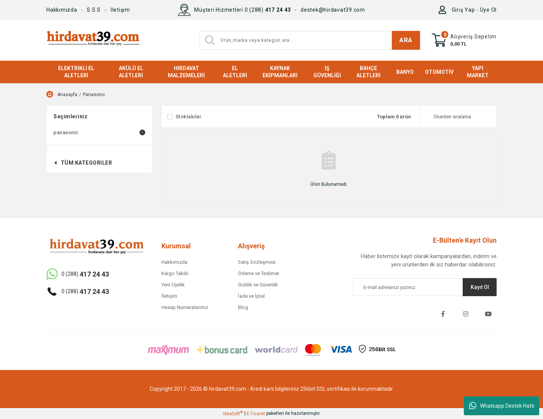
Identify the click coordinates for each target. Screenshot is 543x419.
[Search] (309, 40)
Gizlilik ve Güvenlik (258, 284)
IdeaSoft (233, 413)
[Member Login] (444, 10)
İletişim (120, 10)
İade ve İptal (251, 296)
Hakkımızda (61, 10)
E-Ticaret (256, 413)
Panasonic (94, 94)
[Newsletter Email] (425, 287)
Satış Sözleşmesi (257, 262)
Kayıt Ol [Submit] (480, 287)
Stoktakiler (188, 116)
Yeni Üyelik (173, 284)
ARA (406, 40)
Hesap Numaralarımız (184, 307)
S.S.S (94, 10)
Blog (243, 307)
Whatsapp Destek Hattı (501, 406)
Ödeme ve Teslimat (258, 273)
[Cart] (464, 40)
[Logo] (93, 40)
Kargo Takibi (175, 273)
